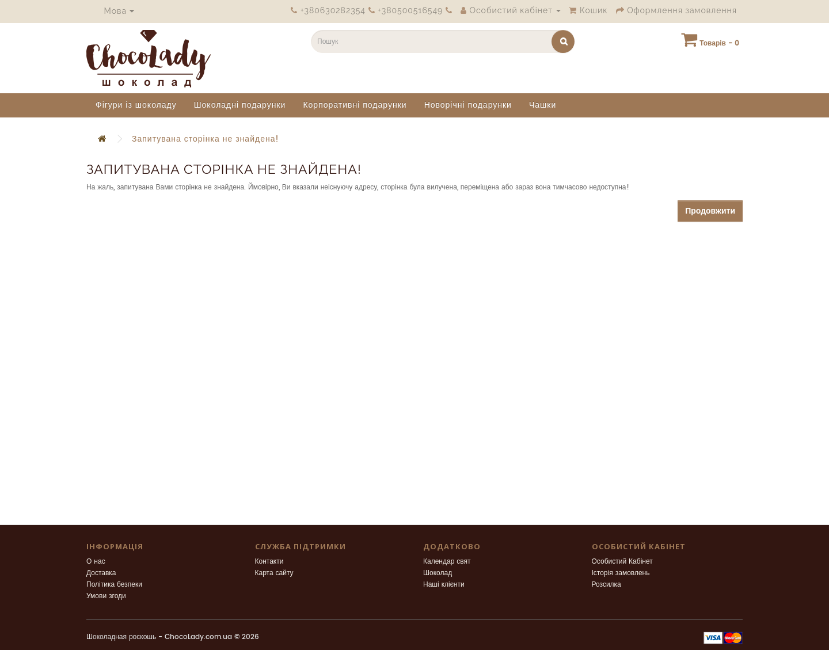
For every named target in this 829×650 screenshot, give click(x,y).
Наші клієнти (444, 584)
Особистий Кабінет (622, 561)
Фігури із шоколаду (136, 105)
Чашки (542, 105)
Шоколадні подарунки (240, 105)
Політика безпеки (114, 584)
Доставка (101, 573)
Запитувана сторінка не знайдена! (205, 139)
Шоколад (437, 573)
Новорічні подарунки (468, 105)
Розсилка (606, 584)
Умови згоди (106, 596)
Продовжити (710, 211)
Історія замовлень (621, 573)
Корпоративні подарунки (354, 105)
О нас (95, 561)
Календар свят (447, 561)
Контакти (269, 561)
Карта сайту (274, 573)
